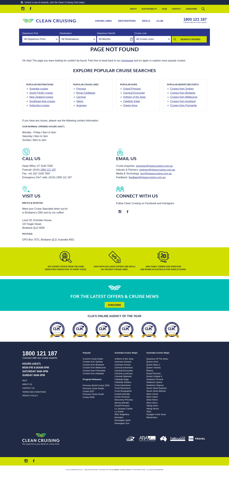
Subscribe (191, 9)
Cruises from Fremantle (183, 105)
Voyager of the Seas (156, 414)
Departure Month (106, 33)
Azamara (81, 105)
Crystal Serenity (122, 394)
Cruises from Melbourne (183, 97)
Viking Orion (152, 405)
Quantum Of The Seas (157, 359)
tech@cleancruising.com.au (156, 173)
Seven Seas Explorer (156, 388)
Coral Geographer (123, 391)
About (133, 9)
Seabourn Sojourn (155, 385)
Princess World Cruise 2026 (96, 385)
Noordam (118, 417)
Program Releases (92, 379)
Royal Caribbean (85, 93)
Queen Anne (130, 105)
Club (159, 20)
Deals (146, 20)
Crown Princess (122, 397)
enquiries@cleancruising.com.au (154, 166)
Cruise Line (140, 33)
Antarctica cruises (39, 105)
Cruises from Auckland (183, 101)
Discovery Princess (123, 400)
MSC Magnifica (121, 414)
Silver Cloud (152, 394)
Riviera (149, 370)
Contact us (28, 388)
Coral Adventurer (122, 385)
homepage (127, 60)
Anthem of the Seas (134, 97)
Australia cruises (38, 88)
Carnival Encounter (134, 93)
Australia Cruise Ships (126, 353)
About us (27, 384)
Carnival (81, 97)
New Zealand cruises (41, 97)
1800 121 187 (195, 19)
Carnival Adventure (123, 367)
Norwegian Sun (121, 423)
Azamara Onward (122, 361)
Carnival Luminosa (123, 373)
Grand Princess (132, 88)
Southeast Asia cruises (42, 101)
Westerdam (151, 417)
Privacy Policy (30, 396)
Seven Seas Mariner (156, 391)
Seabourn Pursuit (154, 379)
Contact (176, 9)
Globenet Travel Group (121, 469)
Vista (148, 411)
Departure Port (30, 33)
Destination (66, 33)
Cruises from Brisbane (182, 93)
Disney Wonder (121, 403)
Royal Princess (153, 373)
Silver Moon (152, 400)
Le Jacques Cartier (123, 408)
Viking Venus (152, 408)
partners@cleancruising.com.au (157, 169)
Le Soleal (119, 411)
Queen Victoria (153, 367)
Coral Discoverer (122, 388)
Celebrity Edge (131, 101)
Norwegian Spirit (122, 420)
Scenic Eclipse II (154, 376)
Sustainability (149, 9)
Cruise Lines (103, 20)
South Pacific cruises (41, 93)
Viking (79, 101)
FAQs (164, 9)
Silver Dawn (152, 397)
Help (24, 380)
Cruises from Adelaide (93, 373)
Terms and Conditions (34, 392)
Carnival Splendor (123, 376)
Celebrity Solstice (122, 382)
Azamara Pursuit (122, 365)
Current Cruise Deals (93, 359)
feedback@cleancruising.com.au (147, 177)
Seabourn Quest (154, 382)
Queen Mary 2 (153, 365)
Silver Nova (151, 403)
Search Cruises (190, 39)
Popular (87, 353)
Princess (81, 88)
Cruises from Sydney (182, 88)
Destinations (127, 20)
